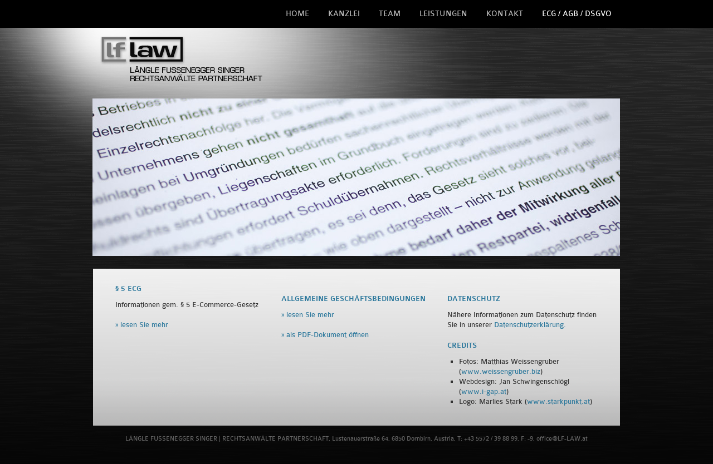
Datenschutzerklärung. (530, 324)
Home (297, 13)
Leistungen (443, 13)
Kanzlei (344, 13)
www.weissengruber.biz (500, 371)
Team (390, 13)
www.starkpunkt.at (558, 401)
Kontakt (504, 13)
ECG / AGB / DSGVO (577, 13)
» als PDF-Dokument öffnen (325, 334)
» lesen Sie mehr (141, 324)
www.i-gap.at (483, 391)
